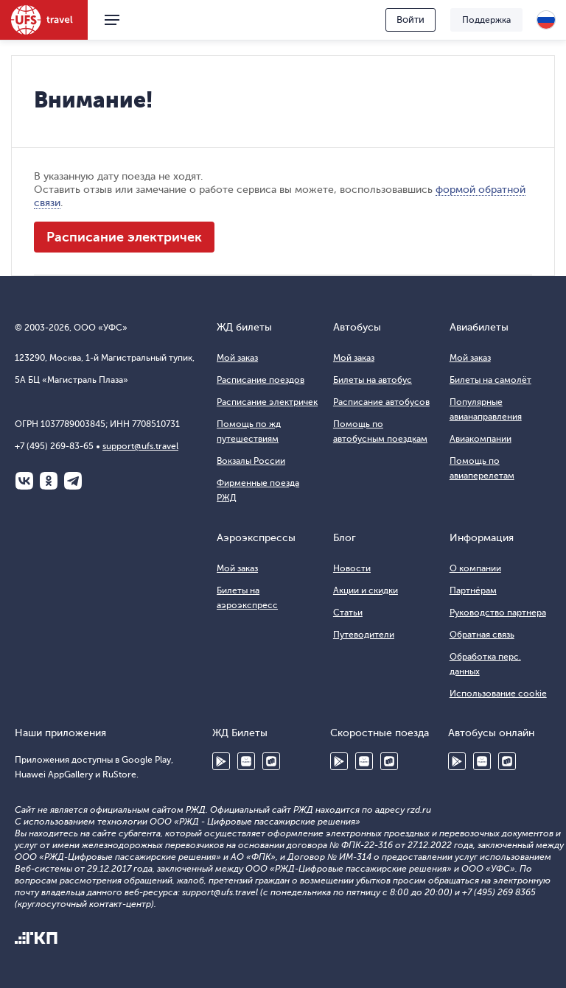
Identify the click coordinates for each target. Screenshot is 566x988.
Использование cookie (498, 693)
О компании (475, 568)
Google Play (221, 761)
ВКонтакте (24, 480)
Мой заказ (237, 358)
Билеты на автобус (372, 380)
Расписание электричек (124, 237)
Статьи (348, 612)
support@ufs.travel (140, 446)
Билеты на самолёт (490, 380)
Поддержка (486, 20)
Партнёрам (473, 590)
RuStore (271, 761)
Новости (352, 568)
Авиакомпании (480, 439)
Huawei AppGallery (246, 761)
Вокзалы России (251, 461)
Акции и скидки (365, 590)
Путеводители (363, 634)
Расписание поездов (260, 380)
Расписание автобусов (381, 402)
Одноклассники (48, 480)
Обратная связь (482, 634)
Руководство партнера (498, 612)
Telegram (73, 480)
